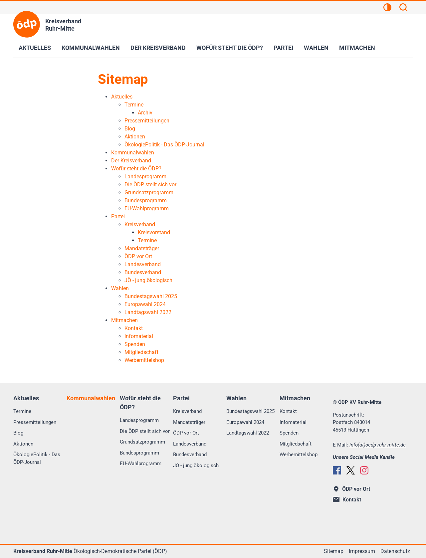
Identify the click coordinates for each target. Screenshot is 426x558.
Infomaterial (293, 422)
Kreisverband (187, 411)
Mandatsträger (189, 422)
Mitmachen (357, 47)
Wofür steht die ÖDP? (229, 47)
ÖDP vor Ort (186, 433)
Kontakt (288, 411)
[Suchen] (403, 8)
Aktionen (23, 444)
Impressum (362, 551)
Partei (283, 47)
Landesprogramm (139, 420)
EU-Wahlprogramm (140, 463)
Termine (22, 411)
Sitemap (333, 551)
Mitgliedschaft (296, 444)
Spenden (289, 433)
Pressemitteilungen (34, 422)
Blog (18, 433)
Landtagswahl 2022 (247, 433)
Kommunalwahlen (91, 47)
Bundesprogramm (139, 453)
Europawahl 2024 (245, 422)
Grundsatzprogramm (142, 442)
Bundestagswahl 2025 (250, 411)
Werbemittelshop (299, 455)
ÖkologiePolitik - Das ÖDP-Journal (36, 458)
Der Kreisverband (158, 47)
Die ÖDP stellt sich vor (145, 431)
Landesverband (189, 444)
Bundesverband (190, 455)
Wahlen (316, 47)
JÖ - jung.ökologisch (196, 465)
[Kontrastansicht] (387, 8)
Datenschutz (395, 551)
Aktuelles (35, 47)
